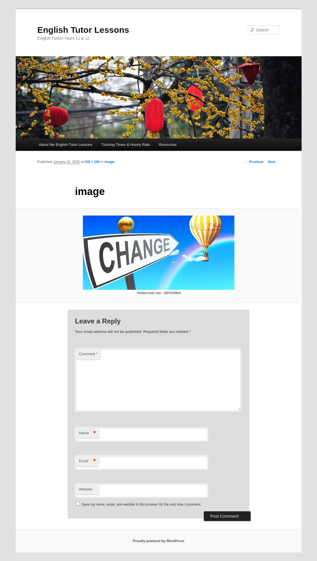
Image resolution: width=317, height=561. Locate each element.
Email (87, 461)
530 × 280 (92, 162)
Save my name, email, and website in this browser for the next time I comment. (142, 504)
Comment (88, 354)
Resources (168, 144)
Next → (274, 162)
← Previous (254, 162)
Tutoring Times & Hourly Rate (125, 144)
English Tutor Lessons (83, 30)
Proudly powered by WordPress (158, 541)
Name (87, 433)
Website (85, 489)
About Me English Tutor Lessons (65, 144)
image (110, 162)
